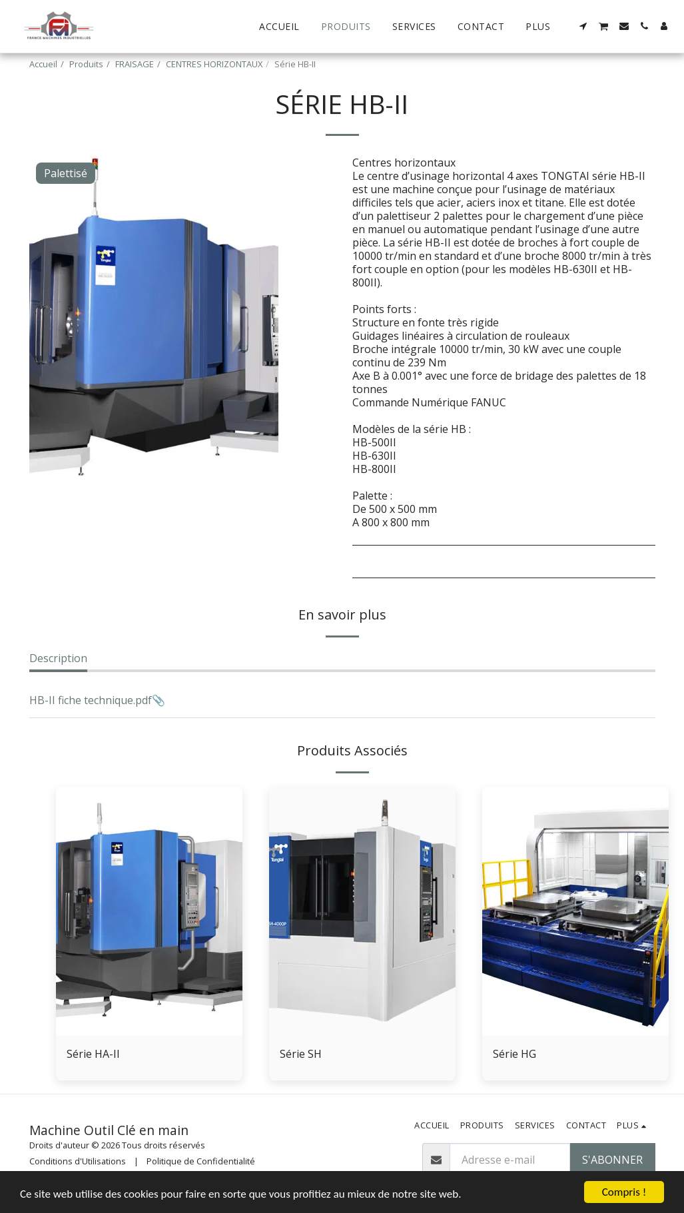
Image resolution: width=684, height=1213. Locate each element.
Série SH (301, 1053)
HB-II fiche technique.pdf (90, 700)
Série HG (514, 1053)
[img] (149, 911)
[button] (583, 26)
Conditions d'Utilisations (77, 1161)
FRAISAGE (134, 64)
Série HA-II (93, 1053)
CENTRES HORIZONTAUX (214, 64)
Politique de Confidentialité (201, 1161)
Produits (86, 64)
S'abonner (612, 1159)
